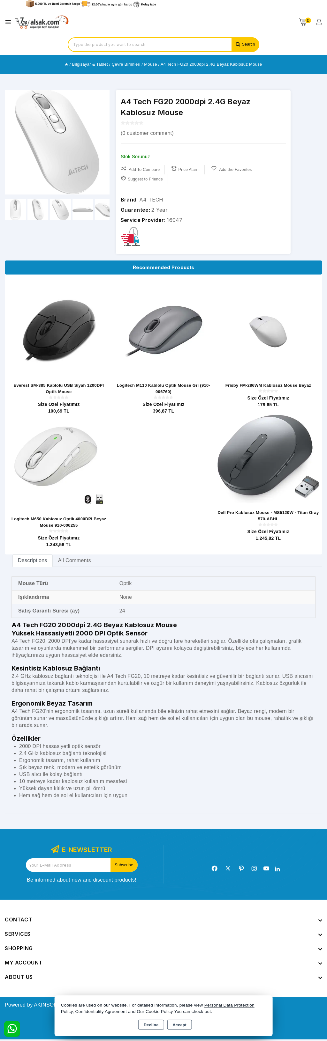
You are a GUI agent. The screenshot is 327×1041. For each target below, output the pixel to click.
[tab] (32, 562)
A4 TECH (151, 199)
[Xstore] (42, 22)
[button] (102, 142)
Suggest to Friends (142, 178)
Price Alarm (187, 169)
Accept (179, 1025)
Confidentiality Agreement (101, 1011)
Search (248, 44)
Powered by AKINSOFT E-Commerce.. (50, 1006)
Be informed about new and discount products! (81, 881)
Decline (151, 1025)
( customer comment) (147, 133)
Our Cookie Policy (155, 1011)
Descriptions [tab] (32, 562)
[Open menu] (10, 22)
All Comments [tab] (74, 562)
